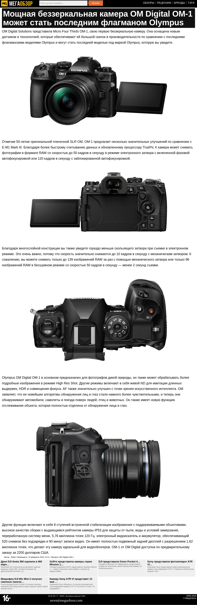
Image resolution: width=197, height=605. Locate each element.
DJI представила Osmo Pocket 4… (119, 561)
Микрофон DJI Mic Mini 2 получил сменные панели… (21, 580)
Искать (95, 3)
